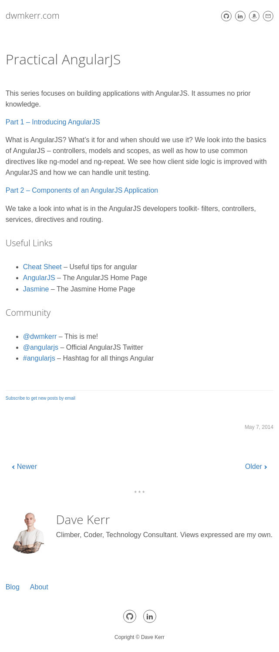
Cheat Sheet (42, 267)
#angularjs (39, 358)
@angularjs (40, 347)
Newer (27, 466)
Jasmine (36, 289)
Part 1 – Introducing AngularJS (53, 122)
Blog (13, 587)
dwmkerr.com (33, 15)
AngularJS (39, 277)
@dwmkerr (40, 336)
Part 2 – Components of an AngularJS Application (82, 190)
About (39, 587)
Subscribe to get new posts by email (40, 398)
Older (253, 466)
